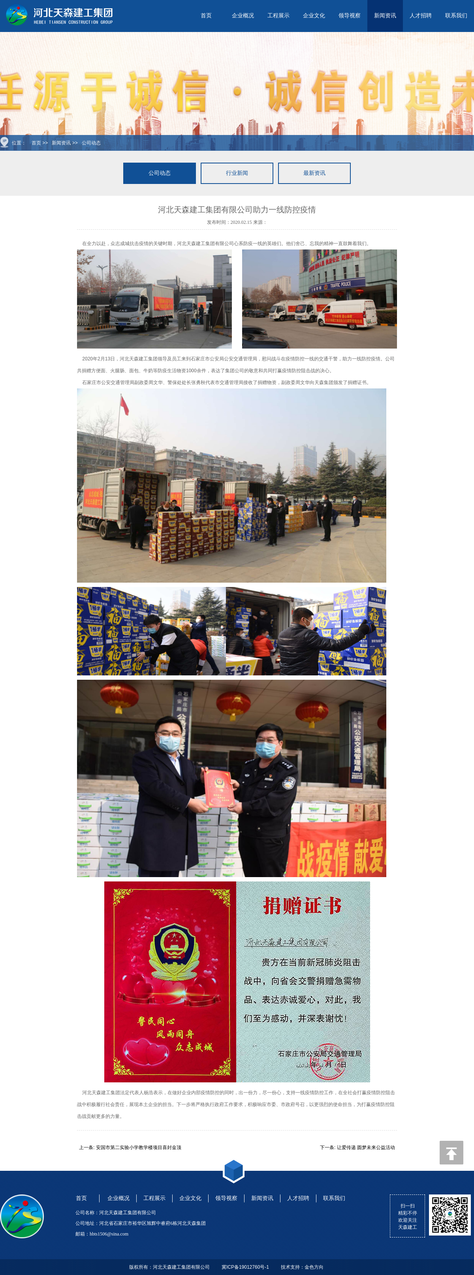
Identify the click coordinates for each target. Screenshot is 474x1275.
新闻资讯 (385, 16)
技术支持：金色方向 (302, 1267)
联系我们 (456, 16)
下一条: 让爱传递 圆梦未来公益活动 (357, 1147)
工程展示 (278, 16)
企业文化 (314, 16)
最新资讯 (314, 173)
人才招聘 (421, 16)
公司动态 (91, 143)
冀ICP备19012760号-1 (245, 1267)
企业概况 (243, 16)
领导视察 (350, 16)
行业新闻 (237, 173)
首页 (206, 16)
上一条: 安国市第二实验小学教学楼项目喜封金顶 (130, 1147)
